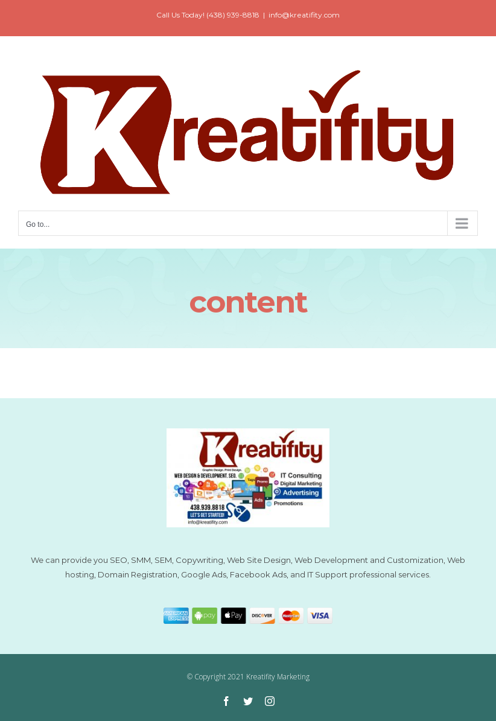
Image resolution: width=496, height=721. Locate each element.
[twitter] (248, 701)
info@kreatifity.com (304, 14)
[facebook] (226, 701)
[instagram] (270, 701)
